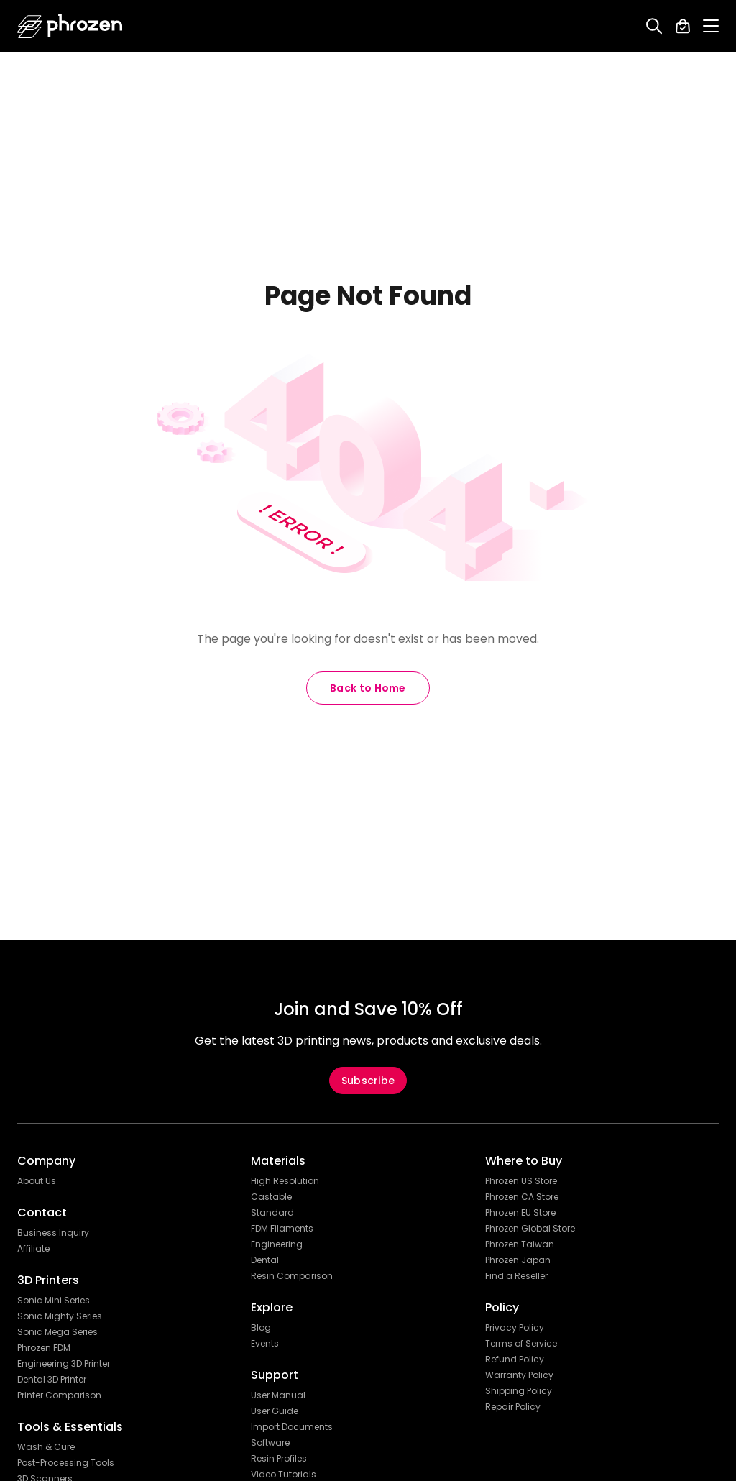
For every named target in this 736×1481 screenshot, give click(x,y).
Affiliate (33, 1249)
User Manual (278, 1395)
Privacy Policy (514, 1328)
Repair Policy (512, 1407)
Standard (272, 1213)
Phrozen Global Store (530, 1228)
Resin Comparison (292, 1276)
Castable (271, 1197)
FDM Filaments (282, 1228)
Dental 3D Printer (51, 1379)
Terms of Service (521, 1343)
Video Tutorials (283, 1474)
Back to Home (368, 688)
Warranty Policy (519, 1375)
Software (270, 1443)
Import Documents (292, 1427)
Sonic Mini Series (53, 1300)
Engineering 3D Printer (63, 1364)
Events (265, 1343)
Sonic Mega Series (57, 1332)
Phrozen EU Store (520, 1213)
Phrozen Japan (518, 1260)
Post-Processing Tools (65, 1463)
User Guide (274, 1411)
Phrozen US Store (521, 1181)
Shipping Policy (518, 1391)
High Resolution (285, 1181)
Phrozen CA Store (521, 1197)
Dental (265, 1260)
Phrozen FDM (43, 1348)
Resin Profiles (279, 1458)
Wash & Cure (46, 1447)
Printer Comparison (59, 1395)
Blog (261, 1328)
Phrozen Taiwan (519, 1244)
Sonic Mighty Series (59, 1316)
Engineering (277, 1244)
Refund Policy (514, 1359)
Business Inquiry (53, 1233)
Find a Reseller (516, 1276)
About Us (36, 1181)
